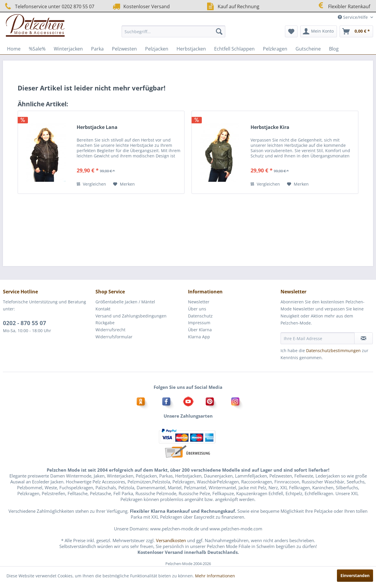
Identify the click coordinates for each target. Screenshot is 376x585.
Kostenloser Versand (140, 6)
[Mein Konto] (318, 31)
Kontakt (102, 309)
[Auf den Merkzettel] (124, 184)
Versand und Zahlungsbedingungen (131, 316)
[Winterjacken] (68, 48)
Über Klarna (200, 329)
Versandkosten (171, 540)
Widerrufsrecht (110, 329)
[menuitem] (173, 31)
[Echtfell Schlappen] (234, 48)
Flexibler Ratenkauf (343, 6)
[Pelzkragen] (275, 48)
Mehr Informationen (215, 576)
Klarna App (199, 336)
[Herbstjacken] (191, 48)
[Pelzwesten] (124, 48)
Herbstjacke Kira (270, 127)
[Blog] (334, 48)
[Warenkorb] (356, 31)
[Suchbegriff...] (173, 31)
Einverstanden (355, 575)
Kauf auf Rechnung (232, 6)
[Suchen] (219, 31)
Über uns (197, 309)
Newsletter (198, 302)
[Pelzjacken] (156, 48)
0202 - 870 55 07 (24, 323)
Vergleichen (91, 184)
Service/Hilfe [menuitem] (353, 17)
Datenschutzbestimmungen (333, 350)
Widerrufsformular (113, 336)
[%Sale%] (37, 48)
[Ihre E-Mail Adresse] (318, 338)
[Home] (14, 48)
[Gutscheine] (308, 48)
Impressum (199, 322)
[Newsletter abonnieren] (363, 338)
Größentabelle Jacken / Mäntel (125, 302)
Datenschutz (200, 316)
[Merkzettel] (291, 31)
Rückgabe (105, 322)
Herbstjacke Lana (97, 127)
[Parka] (97, 48)
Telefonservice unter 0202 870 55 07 (48, 6)
